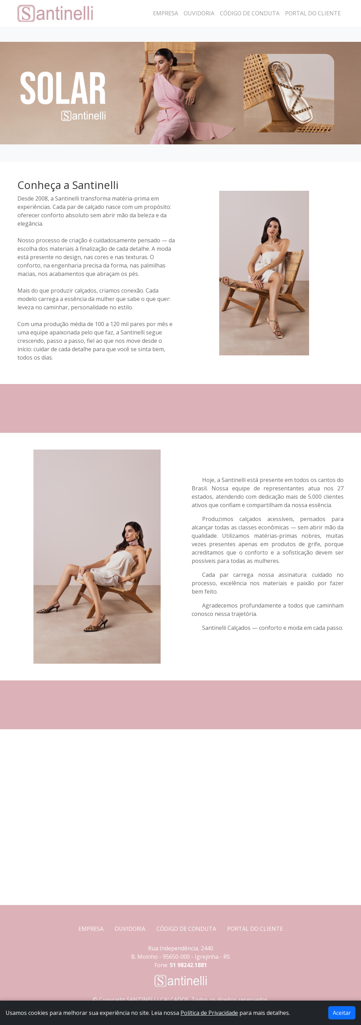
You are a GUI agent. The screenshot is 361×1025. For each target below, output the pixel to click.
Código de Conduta (249, 13)
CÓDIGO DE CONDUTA (186, 929)
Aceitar (342, 1013)
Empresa (165, 13)
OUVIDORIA (130, 929)
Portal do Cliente (313, 13)
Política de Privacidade (209, 1013)
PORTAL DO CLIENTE (255, 929)
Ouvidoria (199, 13)
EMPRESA (90, 929)
